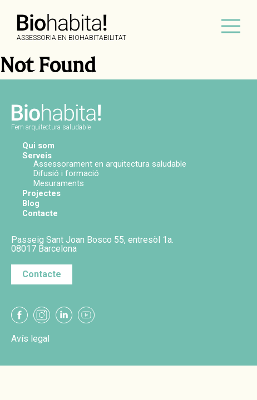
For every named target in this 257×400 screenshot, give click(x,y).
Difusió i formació (66, 173)
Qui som (38, 146)
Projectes (41, 193)
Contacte (40, 213)
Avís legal (30, 338)
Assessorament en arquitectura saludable (109, 164)
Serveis (37, 156)
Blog (30, 203)
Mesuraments (58, 183)
